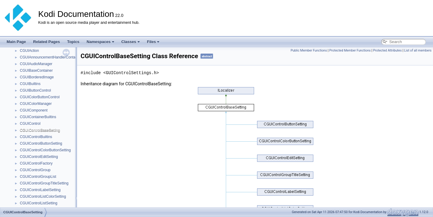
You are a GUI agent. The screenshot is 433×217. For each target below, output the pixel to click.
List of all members (417, 50)
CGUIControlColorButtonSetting (45, 150)
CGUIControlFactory (36, 163)
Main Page (16, 41)
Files (153, 41)
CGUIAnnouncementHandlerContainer (50, 57)
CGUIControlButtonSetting (41, 143)
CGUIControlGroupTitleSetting (44, 183)
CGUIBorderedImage (37, 77)
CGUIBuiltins (30, 84)
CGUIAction (29, 51)
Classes (130, 41)
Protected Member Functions (350, 50)
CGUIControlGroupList (38, 177)
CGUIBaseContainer (36, 70)
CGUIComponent (34, 110)
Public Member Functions (308, 50)
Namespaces (100, 41)
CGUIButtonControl (35, 90)
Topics (73, 41)
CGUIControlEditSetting (39, 157)
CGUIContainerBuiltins (38, 117)
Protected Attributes (387, 50)
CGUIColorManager (36, 104)
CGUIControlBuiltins (36, 137)
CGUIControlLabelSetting (40, 190)
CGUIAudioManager (36, 64)
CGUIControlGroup (35, 170)
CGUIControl (30, 123)
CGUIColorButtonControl (40, 97)
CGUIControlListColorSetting (43, 196)
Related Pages (46, 41)
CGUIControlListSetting (38, 203)
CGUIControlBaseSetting (40, 130)
